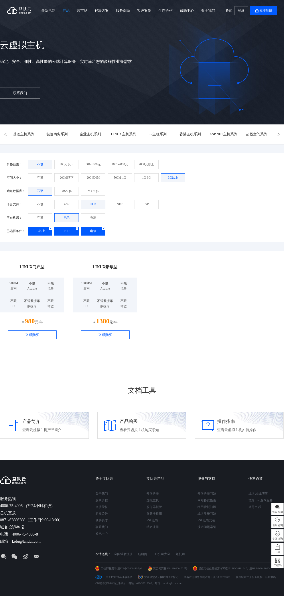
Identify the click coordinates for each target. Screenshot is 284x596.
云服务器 (152, 493)
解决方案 (102, 10)
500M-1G (120, 177)
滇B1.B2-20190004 (259, 568)
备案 (229, 10)
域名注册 (152, 527)
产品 (66, 10)
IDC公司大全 (161, 554)
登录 (241, 10)
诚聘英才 (101, 520)
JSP (146, 204)
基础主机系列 (23, 134)
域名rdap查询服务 (260, 500)
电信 (66, 217)
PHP (93, 204)
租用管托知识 (206, 507)
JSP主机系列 (157, 134)
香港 (93, 217)
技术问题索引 (206, 527)
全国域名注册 (123, 554)
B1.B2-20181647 (237, 568)
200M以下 (66, 177)
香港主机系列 (190, 134)
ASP (66, 204)
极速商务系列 (57, 134)
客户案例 (144, 10)
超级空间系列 (256, 134)
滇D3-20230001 (222, 577)
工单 (277, 552)
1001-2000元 (120, 164)
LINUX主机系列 (123, 134)
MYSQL (93, 191)
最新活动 (48, 10)
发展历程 (101, 500)
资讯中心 (101, 533)
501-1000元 (93, 164)
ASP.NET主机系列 (223, 134)
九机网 (180, 554)
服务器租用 (154, 513)
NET (120, 204)
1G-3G (146, 177)
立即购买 (32, 335)
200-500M (93, 177)
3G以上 (173, 177)
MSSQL (66, 191)
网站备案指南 (206, 500)
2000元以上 (146, 164)
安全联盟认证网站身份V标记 (161, 577)
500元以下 (67, 164)
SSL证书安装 (206, 520)
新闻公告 (101, 513)
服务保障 (123, 10)
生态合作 (165, 10)
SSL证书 (152, 520)
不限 (40, 164)
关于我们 (208, 10)
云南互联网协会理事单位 (117, 577)
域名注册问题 (206, 513)
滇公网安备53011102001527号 (170, 568)
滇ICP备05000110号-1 (129, 568)
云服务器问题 (206, 493)
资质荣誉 (101, 507)
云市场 (82, 10)
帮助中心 (187, 10)
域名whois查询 (258, 493)
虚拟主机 (152, 500)
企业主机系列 (90, 134)
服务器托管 (154, 507)
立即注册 (266, 10)
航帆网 (142, 554)
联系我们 (20, 93)
